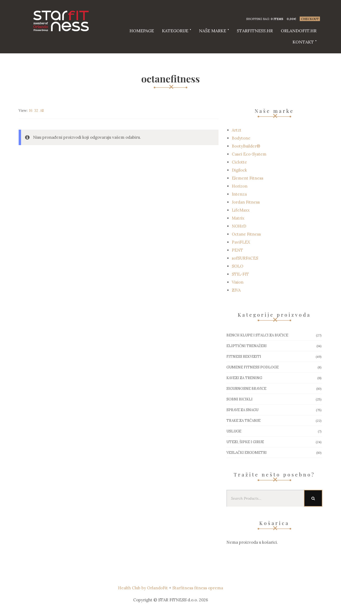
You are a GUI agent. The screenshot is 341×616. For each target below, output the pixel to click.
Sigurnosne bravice (246, 388)
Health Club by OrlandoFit (143, 587)
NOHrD (239, 226)
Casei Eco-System (249, 154)
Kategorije (175, 30)
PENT (237, 250)
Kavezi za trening (244, 378)
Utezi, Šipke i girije (245, 442)
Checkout (310, 19)
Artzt (236, 130)
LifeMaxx (241, 210)
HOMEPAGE (141, 30)
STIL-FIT (240, 274)
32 (36, 110)
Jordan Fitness (246, 202)
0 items (277, 19)
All (42, 110)
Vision (237, 282)
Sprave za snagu (242, 410)
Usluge (233, 431)
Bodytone (241, 138)
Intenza (239, 194)
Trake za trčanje (243, 420)
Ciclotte (239, 162)
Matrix (238, 218)
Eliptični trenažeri (246, 346)
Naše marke (212, 30)
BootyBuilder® (246, 146)
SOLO (237, 266)
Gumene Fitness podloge (252, 367)
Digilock (239, 170)
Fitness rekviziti (243, 356)
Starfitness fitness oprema (197, 587)
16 (31, 110)
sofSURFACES (245, 258)
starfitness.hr (255, 30)
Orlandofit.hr (298, 30)
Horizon (239, 186)
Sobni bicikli (239, 399)
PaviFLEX (241, 242)
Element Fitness (247, 178)
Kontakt (303, 42)
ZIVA (236, 290)
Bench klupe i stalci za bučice (257, 335)
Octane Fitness (246, 234)
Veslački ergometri (246, 452)
